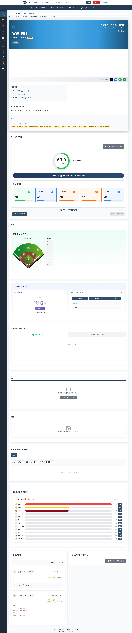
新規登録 (105, 2)
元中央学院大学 (22, 37)
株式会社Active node (67, 632)
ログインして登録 (69, 397)
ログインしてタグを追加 (21, 123)
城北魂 (76, 303)
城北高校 (19, 91)
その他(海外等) (36, 16)
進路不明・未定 (46, 16)
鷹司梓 (76, 307)
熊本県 (15, 127)
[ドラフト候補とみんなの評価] (38, 2)
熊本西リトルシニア (61, 127)
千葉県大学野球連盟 (105, 127)
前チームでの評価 (21, 214)
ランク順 (113, 298)
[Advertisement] (69, 63)
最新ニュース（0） (40, 335)
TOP (12, 14)
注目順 (97, 298)
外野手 (26, 14)
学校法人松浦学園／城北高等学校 (79, 127)
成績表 (16, 455)
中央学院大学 (21, 94)
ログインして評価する (113, 146)
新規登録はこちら (41, 312)
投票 (120, 504)
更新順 (81, 298)
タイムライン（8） (97, 335)
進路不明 (19, 14)
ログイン (96, 2)
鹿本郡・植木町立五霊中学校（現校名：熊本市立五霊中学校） (36, 127)
